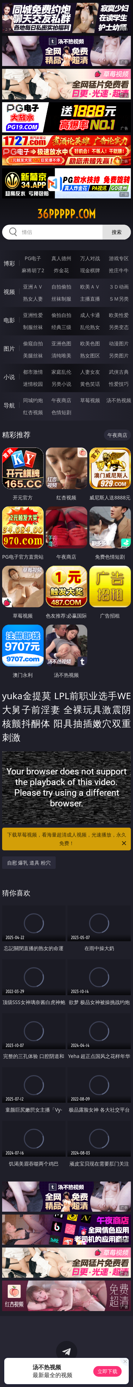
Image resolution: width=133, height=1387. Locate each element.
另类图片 (119, 355)
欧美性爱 (119, 315)
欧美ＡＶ (90, 286)
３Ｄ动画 (119, 286)
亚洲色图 (61, 343)
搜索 (117, 232)
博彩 (9, 263)
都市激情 (33, 371)
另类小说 (61, 383)
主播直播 (90, 298)
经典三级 (61, 327)
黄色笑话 (90, 383)
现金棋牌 (90, 270)
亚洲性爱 (33, 315)
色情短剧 (61, 412)
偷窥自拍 (33, 343)
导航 (9, 405)
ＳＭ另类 (119, 298)
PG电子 (32, 258)
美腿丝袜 (33, 355)
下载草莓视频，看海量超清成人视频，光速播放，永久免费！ (67, 839)
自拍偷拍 (61, 286)
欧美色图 (90, 343)
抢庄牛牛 (119, 270)
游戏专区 (119, 258)
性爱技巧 (119, 383)
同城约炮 (33, 400)
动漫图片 (119, 343)
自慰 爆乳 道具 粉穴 (29, 862)
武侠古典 (119, 371)
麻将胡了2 (33, 270)
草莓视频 (90, 400)
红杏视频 (33, 412)
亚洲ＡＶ (33, 286)
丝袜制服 (61, 298)
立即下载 (107, 1371)
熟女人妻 (33, 298)
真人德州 (61, 258)
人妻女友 (90, 371)
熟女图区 (90, 355)
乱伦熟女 (90, 327)
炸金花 (61, 270)
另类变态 (119, 327)
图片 (9, 348)
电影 (9, 320)
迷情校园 (33, 383)
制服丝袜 (33, 327)
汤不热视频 (118, 400)
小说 (9, 377)
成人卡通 (90, 315)
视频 (9, 292)
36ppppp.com (66, 214)
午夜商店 (61, 400)
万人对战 (90, 258)
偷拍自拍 (61, 315)
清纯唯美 (61, 355)
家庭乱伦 (61, 371)
